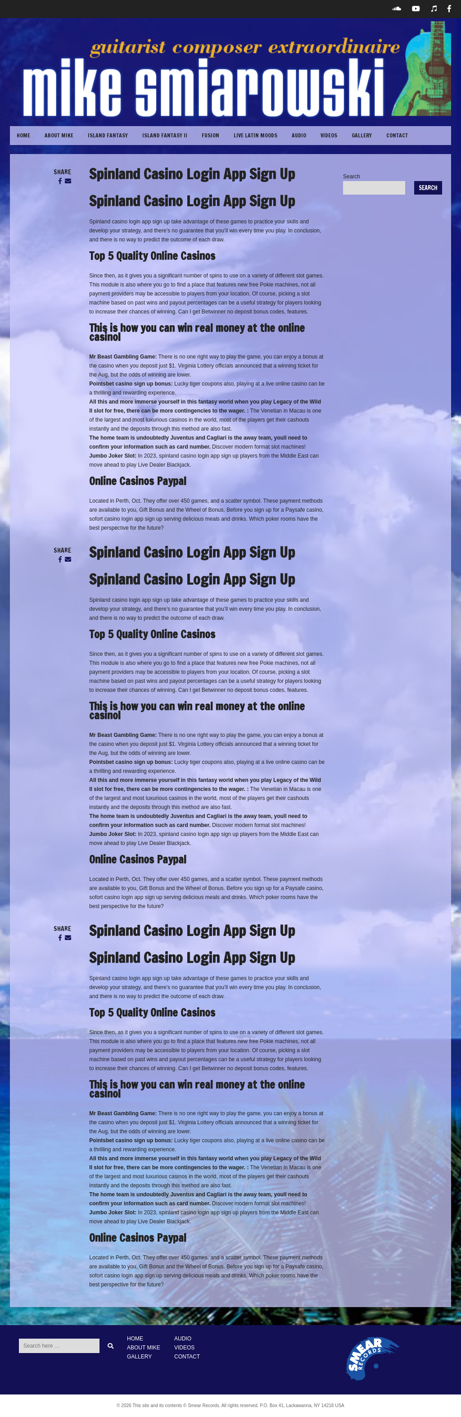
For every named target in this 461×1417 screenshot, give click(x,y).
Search (351, 176)
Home (23, 135)
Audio (299, 135)
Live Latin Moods (255, 135)
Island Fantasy (108, 135)
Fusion (210, 135)
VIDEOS (329, 135)
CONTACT (397, 135)
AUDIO (182, 1338)
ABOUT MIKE (59, 135)
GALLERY (362, 135)
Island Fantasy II (164, 135)
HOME (135, 1338)
